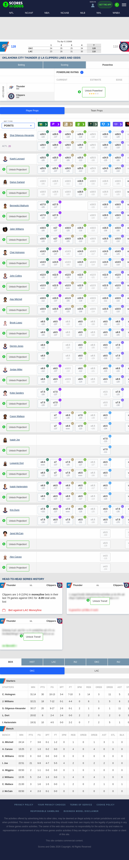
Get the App (105, 5)
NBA (46, 12)
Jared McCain (16, 533)
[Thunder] (20, 86)
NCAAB (65, 12)
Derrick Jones (16, 346)
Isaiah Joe (15, 439)
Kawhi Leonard (17, 158)
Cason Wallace (17, 416)
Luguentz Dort (17, 463)
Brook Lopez (16, 322)
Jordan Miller (16, 369)
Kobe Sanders (17, 392)
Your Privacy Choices (52, 805)
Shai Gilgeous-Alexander (22, 135)
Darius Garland (17, 182)
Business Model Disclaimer (81, 811)
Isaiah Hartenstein (19, 486)
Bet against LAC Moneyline (25, 610)
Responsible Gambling (45, 811)
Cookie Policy (106, 805)
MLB (82, 12)
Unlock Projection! (18, 169)
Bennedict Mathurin (19, 205)
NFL (11, 12)
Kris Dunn (14, 510)
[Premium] (117, 6)
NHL (98, 12)
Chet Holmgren (17, 252)
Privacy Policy (24, 805)
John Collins (16, 275)
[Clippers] (20, 95)
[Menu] (124, 4)
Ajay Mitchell (16, 299)
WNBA (116, 12)
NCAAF (29, 12)
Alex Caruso (16, 556)
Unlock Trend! (100, 601)
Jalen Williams (17, 229)
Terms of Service (81, 805)
